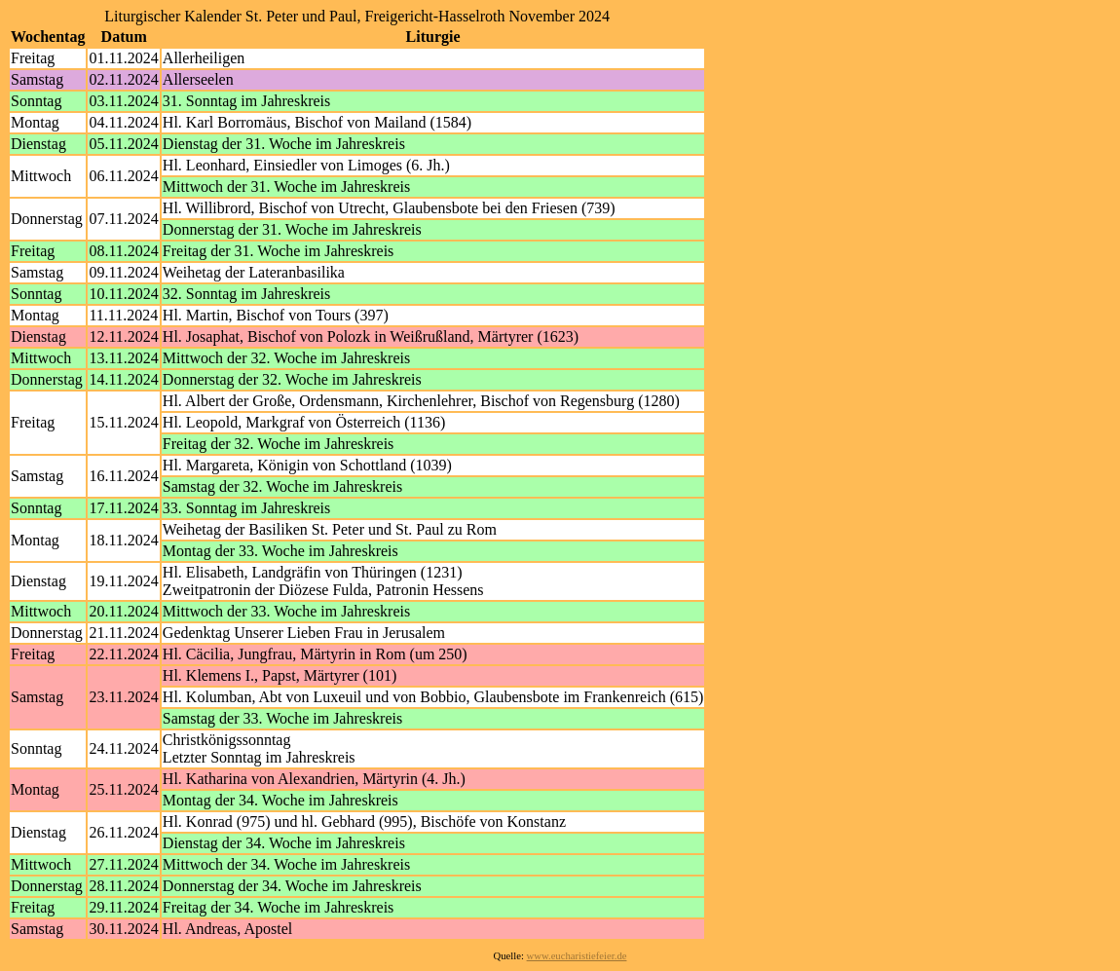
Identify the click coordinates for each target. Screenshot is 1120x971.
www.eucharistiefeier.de (577, 956)
